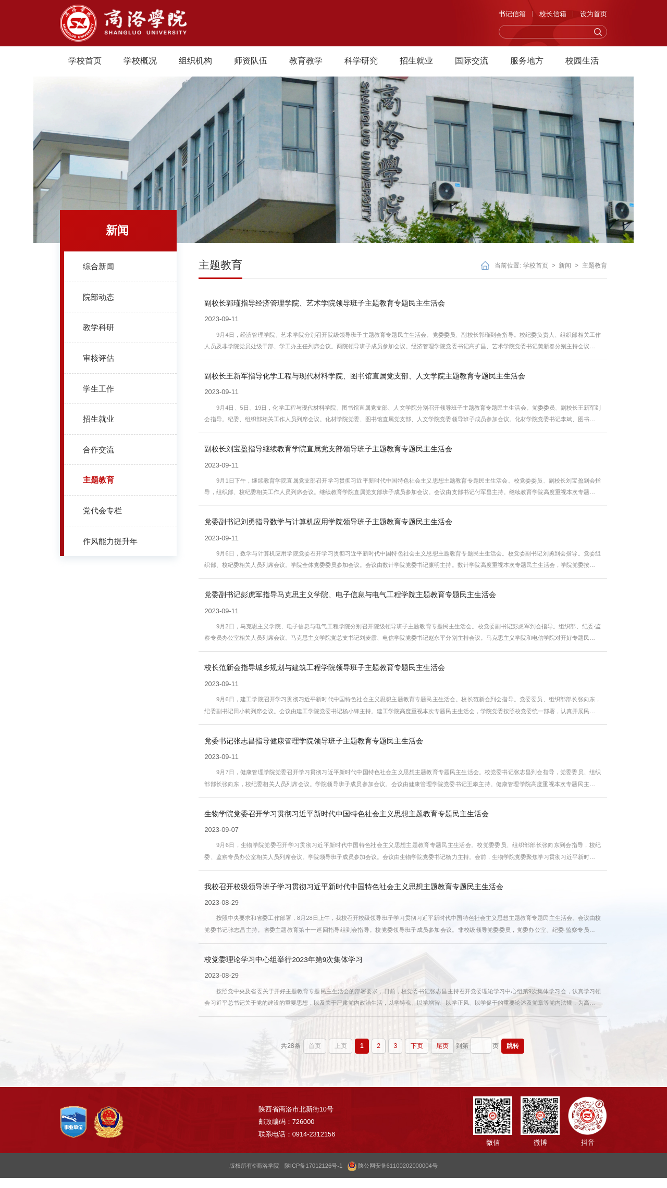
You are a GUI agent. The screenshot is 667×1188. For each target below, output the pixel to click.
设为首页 (593, 16)
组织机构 (195, 64)
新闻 (565, 265)
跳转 (510, 1055)
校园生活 (582, 64)
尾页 (442, 1055)
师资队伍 (250, 64)
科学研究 (361, 64)
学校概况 (140, 64)
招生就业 (416, 64)
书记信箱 (512, 16)
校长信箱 (552, 16)
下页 (417, 1055)
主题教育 (594, 265)
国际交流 (471, 64)
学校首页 (85, 64)
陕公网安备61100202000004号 (393, 1175)
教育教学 (305, 64)
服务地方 (526, 64)
